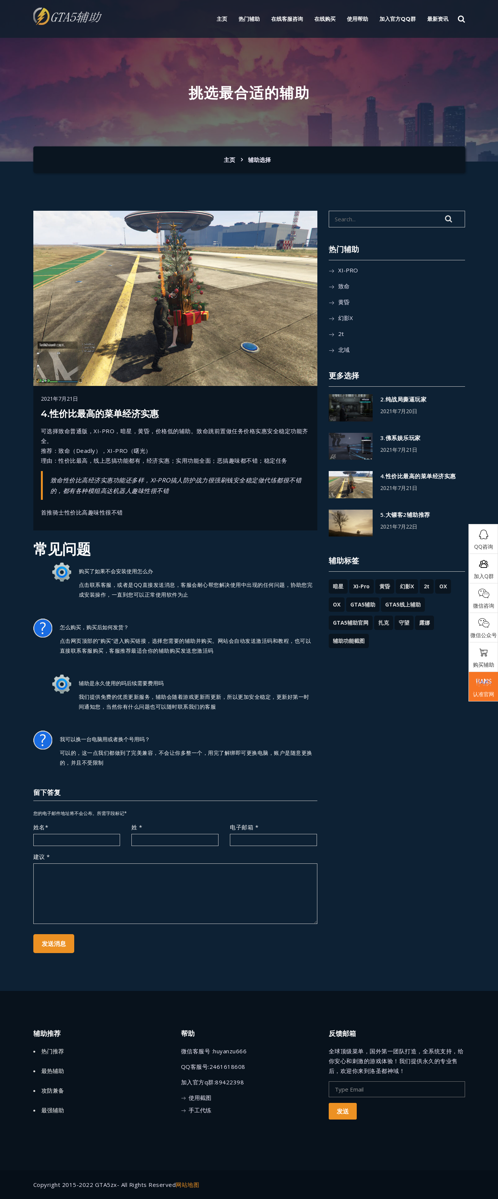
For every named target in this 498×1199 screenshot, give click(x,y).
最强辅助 (52, 1110)
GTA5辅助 (362, 604)
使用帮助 (357, 19)
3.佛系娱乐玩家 (400, 438)
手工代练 (200, 1110)
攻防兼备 (52, 1090)
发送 (343, 1111)
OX (443, 586)
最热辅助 (52, 1071)
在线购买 (325, 19)
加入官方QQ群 (397, 19)
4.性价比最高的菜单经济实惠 (418, 476)
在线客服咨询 (287, 19)
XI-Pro (361, 586)
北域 (344, 349)
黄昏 (344, 302)
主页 (222, 19)
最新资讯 (437, 19)
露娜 (424, 622)
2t (341, 333)
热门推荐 (52, 1051)
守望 (404, 622)
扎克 (383, 622)
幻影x (345, 318)
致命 (344, 286)
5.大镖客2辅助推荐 (405, 514)
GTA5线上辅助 (403, 604)
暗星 (338, 586)
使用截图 (200, 1097)
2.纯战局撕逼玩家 (403, 399)
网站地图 (187, 1184)
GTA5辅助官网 (350, 622)
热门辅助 (249, 19)
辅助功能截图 (349, 640)
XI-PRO (348, 270)
